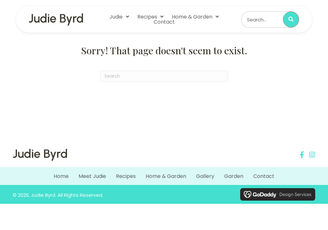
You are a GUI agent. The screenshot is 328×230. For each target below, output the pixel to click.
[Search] (164, 76)
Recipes (126, 176)
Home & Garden (166, 176)
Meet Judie (92, 176)
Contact (263, 176)
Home (61, 176)
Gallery (205, 176)
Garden (233, 176)
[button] (302, 154)
